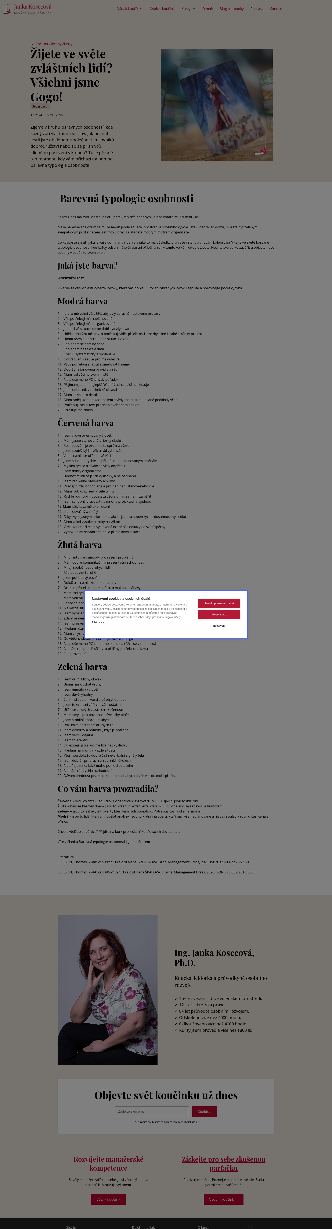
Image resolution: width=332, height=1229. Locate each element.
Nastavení (219, 625)
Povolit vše (219, 614)
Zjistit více (98, 622)
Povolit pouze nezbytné (219, 603)
